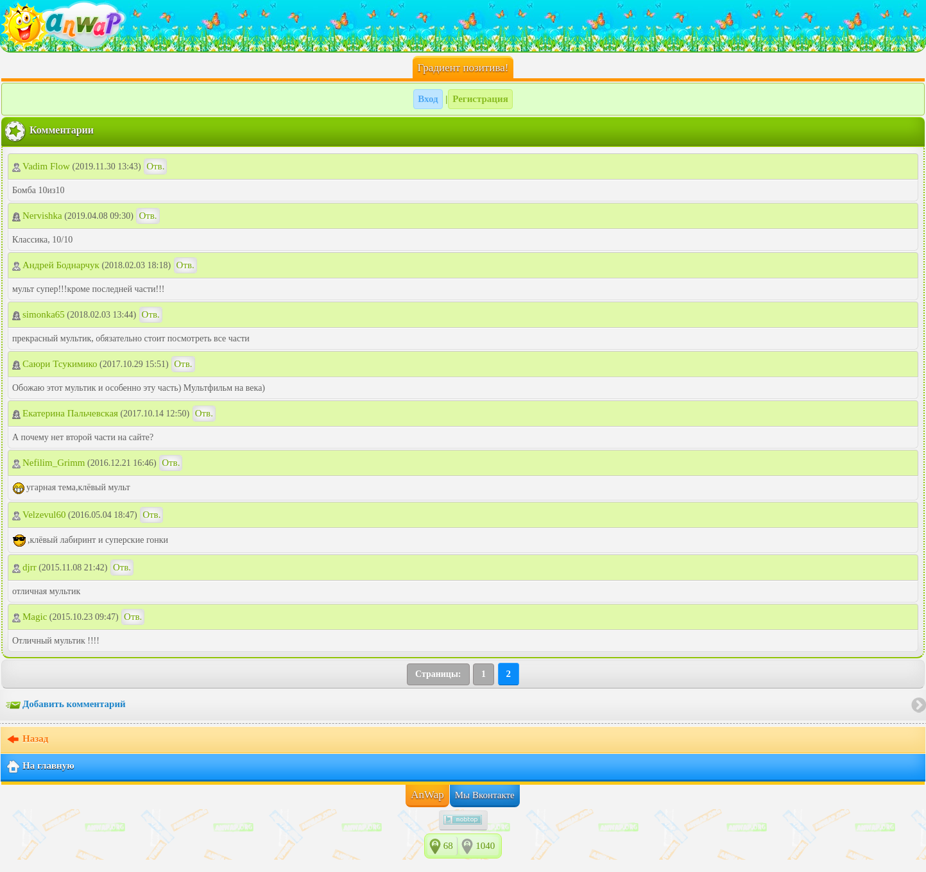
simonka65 (38, 314)
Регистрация (480, 99)
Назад (27, 740)
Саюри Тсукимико (55, 364)
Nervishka (37, 215)
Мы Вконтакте (485, 795)
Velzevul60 (38, 514)
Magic (29, 616)
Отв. (155, 166)
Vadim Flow (42, 166)
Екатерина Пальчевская (65, 413)
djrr (24, 567)
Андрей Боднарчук (55, 265)
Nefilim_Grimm (48, 462)
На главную (40, 766)
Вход (428, 99)
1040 (485, 846)
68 (448, 846)
